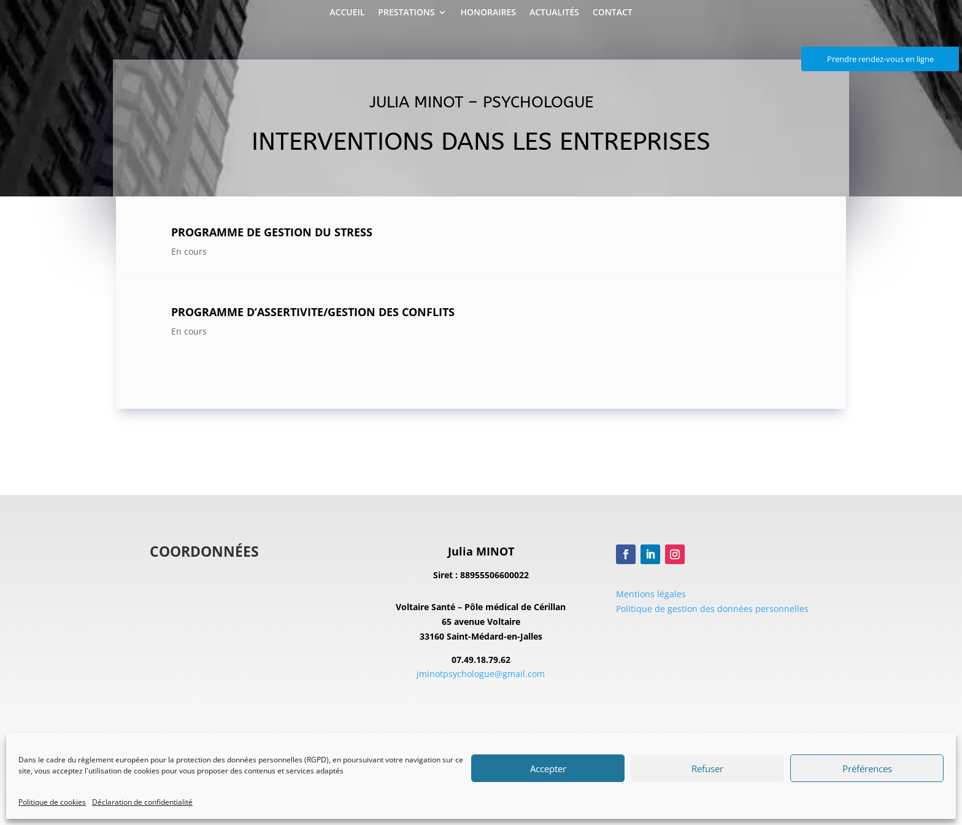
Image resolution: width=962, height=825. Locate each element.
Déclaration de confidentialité (142, 802)
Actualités (554, 13)
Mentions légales (651, 594)
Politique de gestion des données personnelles (712, 608)
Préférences (867, 768)
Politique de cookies (52, 802)
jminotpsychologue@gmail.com (481, 674)
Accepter (548, 768)
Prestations (406, 13)
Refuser (707, 768)
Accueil (346, 13)
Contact (613, 13)
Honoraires (487, 13)
